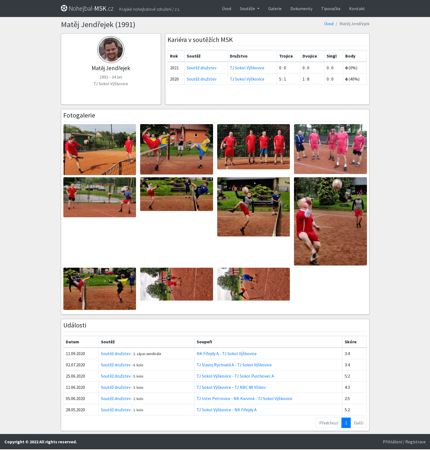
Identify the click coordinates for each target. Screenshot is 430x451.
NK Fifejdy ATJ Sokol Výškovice (227, 353)
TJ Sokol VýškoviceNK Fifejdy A (227, 409)
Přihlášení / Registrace (404, 441)
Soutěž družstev (201, 67)
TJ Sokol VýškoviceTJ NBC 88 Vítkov (231, 387)
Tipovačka (330, 8)
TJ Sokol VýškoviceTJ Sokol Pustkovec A (235, 376)
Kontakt (357, 8)
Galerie (275, 8)
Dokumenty (301, 8)
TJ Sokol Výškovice (247, 67)
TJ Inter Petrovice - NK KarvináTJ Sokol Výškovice (244, 398)
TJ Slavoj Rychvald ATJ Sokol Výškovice (234, 364)
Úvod (226, 8)
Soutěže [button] (248, 8)
